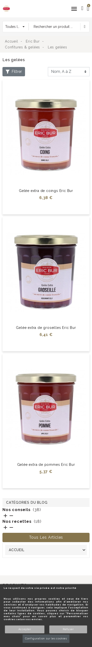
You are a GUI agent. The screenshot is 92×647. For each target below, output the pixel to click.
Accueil (17, 550)
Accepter (24, 629)
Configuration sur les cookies (46, 638)
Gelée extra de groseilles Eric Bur (46, 328)
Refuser (68, 629)
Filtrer (14, 71)
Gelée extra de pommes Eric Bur (46, 465)
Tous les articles (46, 537)
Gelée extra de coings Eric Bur (46, 191)
